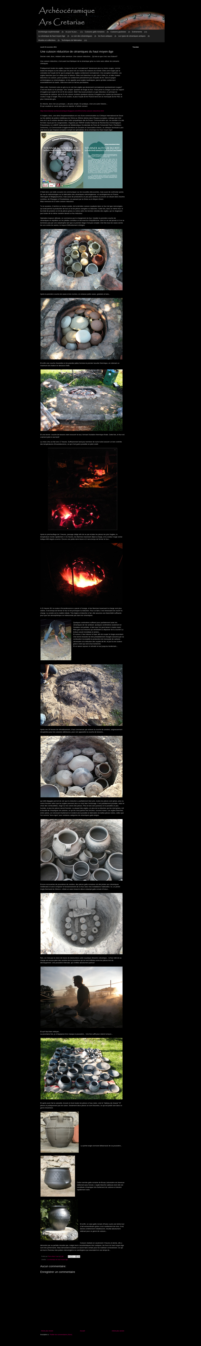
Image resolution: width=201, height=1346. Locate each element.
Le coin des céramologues (81, 36)
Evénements (137, 32)
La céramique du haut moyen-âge (51, 36)
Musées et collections (47, 40)
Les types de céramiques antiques (131, 36)
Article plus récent (47, 1331)
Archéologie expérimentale (48, 32)
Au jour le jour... (72, 32)
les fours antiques (105, 36)
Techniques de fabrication (72, 40)
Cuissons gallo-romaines (94, 32)
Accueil (82, 1331)
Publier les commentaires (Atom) (61, 1334)
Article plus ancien (118, 1331)
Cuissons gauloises (118, 32)
